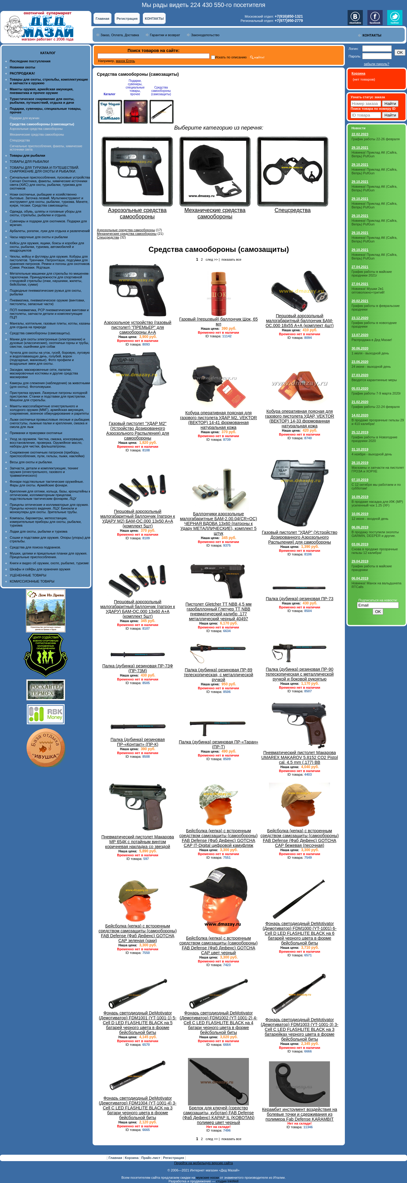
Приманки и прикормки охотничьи (36, 433)
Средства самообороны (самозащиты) (161, 91)
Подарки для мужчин (24, 118)
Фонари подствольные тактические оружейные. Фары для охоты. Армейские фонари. (47, 483)
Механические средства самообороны (37, 134)
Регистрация (127, 18)
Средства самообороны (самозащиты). (40, 333)
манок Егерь (125, 61)
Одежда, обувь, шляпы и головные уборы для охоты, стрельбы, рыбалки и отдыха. (45, 213)
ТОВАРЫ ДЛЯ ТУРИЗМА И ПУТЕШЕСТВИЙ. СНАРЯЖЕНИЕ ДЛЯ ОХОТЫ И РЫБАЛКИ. (44, 169)
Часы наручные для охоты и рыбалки (39, 237)
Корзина (132, 1158)
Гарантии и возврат (165, 35)
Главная (102, 18)
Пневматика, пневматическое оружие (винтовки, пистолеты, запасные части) (47, 302)
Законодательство (205, 35)
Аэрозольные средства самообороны (36, 128)
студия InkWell (227, 1181)
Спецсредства (20, 140)
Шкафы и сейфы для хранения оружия (40, 569)
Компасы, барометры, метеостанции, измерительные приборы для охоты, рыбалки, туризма (46, 521)
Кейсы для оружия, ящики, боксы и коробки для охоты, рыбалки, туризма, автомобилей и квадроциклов (47, 246)
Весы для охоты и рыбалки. (31, 462)
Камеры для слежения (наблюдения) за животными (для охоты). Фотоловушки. (50, 384)
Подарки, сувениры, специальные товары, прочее (135, 87)
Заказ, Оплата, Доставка (120, 35)
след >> (212, 259)
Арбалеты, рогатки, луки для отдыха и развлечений (50, 231)
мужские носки (207, 1177)
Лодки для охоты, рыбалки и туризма (38, 531)
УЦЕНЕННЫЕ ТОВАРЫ (28, 575)
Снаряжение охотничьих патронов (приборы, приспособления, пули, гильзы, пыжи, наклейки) (47, 454)
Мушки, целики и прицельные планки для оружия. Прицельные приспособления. (48, 555)
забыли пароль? (376, 64)
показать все (231, 259)
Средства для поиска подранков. (35, 547)
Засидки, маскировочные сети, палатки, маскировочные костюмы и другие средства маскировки (44, 373)
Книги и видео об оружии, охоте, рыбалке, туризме (49, 563)
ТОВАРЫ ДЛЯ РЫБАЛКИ (29, 161)
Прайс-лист (151, 1158)
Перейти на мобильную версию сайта (203, 1163)
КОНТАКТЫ (154, 18)
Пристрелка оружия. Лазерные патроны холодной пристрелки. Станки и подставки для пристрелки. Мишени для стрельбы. (48, 396)
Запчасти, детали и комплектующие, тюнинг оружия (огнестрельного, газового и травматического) (44, 471)
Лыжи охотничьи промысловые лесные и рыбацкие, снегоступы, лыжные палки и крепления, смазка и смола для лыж (50, 423)
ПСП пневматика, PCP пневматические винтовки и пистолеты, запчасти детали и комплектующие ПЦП (49, 313)
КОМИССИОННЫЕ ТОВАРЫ (32, 581)
